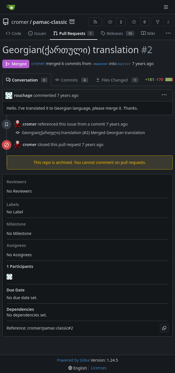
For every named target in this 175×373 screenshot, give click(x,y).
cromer (20, 22)
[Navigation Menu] (166, 7)
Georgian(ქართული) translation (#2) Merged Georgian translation (83, 132)
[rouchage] (10, 276)
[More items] (168, 33)
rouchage (23, 95)
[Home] (11, 7)
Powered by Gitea (73, 360)
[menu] (164, 95)
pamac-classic (50, 22)
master (124, 64)
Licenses (99, 367)
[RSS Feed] (95, 22)
